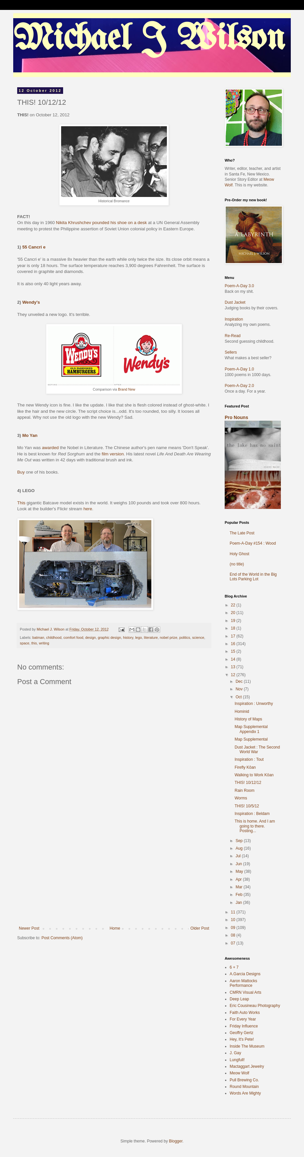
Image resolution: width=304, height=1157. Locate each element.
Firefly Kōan (245, 767)
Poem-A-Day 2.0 (239, 385)
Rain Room (244, 790)
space (24, 643)
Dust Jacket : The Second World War (257, 749)
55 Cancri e (33, 247)
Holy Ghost (239, 554)
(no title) (237, 564)
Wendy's (31, 302)
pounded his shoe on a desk (119, 222)
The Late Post (242, 533)
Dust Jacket (235, 302)
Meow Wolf (239, 1073)
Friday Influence (244, 1026)
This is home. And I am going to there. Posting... (255, 826)
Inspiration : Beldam (252, 813)
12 (234, 675)
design (90, 637)
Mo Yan (29, 435)
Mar (240, 887)
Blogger (175, 1141)
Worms (241, 798)
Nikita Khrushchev (73, 222)
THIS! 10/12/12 (248, 782)
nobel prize (168, 637)
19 (234, 620)
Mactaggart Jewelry (247, 1066)
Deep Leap (239, 999)
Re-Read (233, 335)
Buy (21, 472)
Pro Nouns (236, 417)
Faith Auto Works (245, 1012)
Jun (239, 864)
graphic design (109, 637)
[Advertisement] (114, 876)
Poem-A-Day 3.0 (239, 286)
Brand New (126, 389)
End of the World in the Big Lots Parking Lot (253, 576)
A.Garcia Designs (245, 974)
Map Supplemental (251, 739)
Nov (240, 689)
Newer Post (29, 928)
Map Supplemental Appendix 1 (251, 729)
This (21, 502)
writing (44, 643)
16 (234, 643)
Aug (240, 848)
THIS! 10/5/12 (247, 806)
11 (234, 912)
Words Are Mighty (245, 1093)
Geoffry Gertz (241, 1032)
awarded (50, 447)
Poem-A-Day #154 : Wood (253, 543)
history (128, 637)
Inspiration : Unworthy (254, 703)
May (240, 871)
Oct (239, 697)
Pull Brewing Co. (244, 1080)
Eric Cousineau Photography (255, 1005)
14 (234, 659)
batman (38, 637)
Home (115, 928)
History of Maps (248, 719)
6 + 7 (234, 967)
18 (234, 628)
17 (234, 636)
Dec (240, 681)
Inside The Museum (247, 1046)
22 (234, 605)
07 (234, 943)
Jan (239, 902)
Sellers (231, 352)
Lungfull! (237, 1060)
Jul (239, 856)
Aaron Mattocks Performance (243, 983)
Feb (240, 894)
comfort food (73, 637)
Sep (240, 840)
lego (138, 637)
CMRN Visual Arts (245, 992)
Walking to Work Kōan (254, 775)
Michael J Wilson (149, 39)
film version (113, 453)
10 (234, 919)
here (87, 508)
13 (234, 667)
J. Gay (235, 1053)
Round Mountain (244, 1086)
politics (184, 637)
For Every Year (243, 1019)
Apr (239, 879)
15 (234, 651)
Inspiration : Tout (249, 759)
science (198, 637)
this (34, 643)
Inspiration (234, 319)
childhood (53, 637)
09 (234, 927)
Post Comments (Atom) (62, 938)
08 (234, 935)
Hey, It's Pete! (242, 1039)
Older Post (199, 928)
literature (151, 637)
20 (234, 612)
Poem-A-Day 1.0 (239, 369)
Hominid (242, 711)
